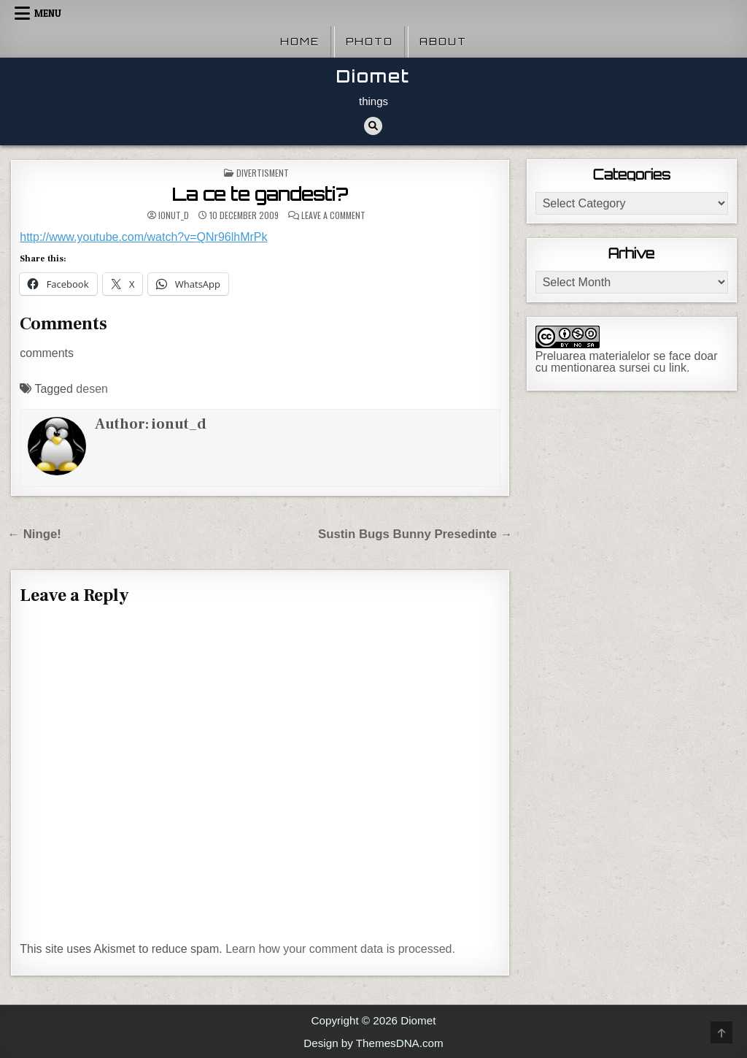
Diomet (373, 76)
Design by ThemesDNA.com (373, 1043)
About (443, 41)
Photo (369, 41)
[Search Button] (373, 126)
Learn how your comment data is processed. (340, 949)
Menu (47, 13)
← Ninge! (34, 534)
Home (300, 41)
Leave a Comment (333, 215)
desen (92, 389)
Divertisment (262, 172)
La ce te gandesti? (260, 194)
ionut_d (173, 215)
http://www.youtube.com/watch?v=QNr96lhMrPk (143, 237)
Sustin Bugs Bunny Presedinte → (415, 534)
